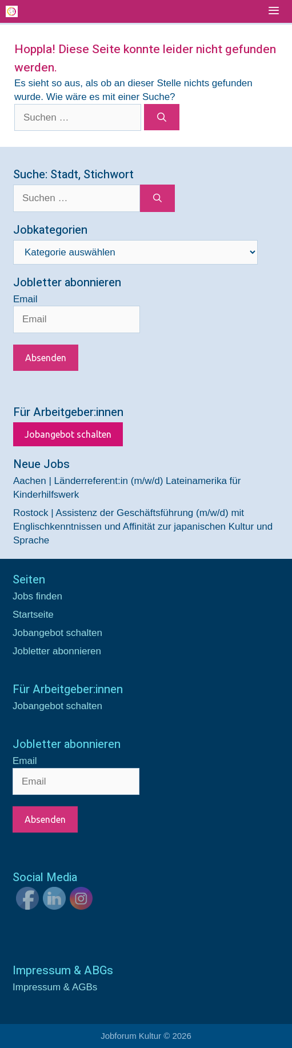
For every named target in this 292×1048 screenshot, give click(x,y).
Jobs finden (37, 596)
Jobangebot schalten (68, 434)
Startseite (33, 614)
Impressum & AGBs (55, 987)
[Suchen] (162, 117)
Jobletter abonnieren (57, 651)
